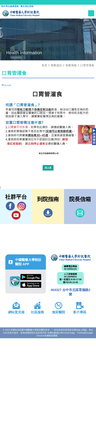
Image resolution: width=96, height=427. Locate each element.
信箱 (79, 212)
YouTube (16, 215)
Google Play (30, 277)
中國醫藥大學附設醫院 (70, 257)
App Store (30, 285)
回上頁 (48, 168)
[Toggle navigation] (91, 13)
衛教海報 (71, 65)
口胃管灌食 (87, 65)
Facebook (10, 206)
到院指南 (48, 212)
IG (21, 206)
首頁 (44, 65)
